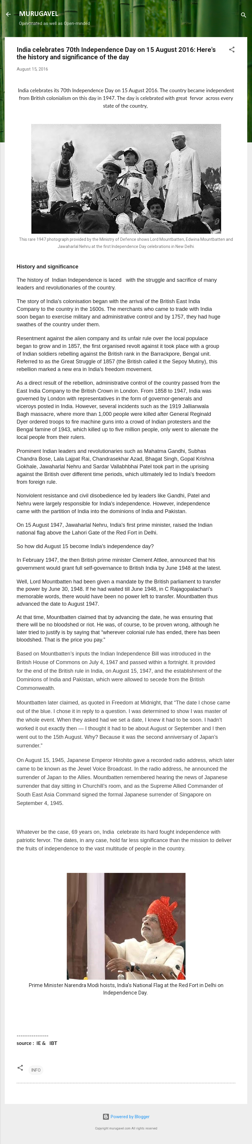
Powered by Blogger (126, 1116)
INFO (36, 1070)
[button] (231, 50)
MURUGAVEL (38, 14)
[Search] (243, 16)
